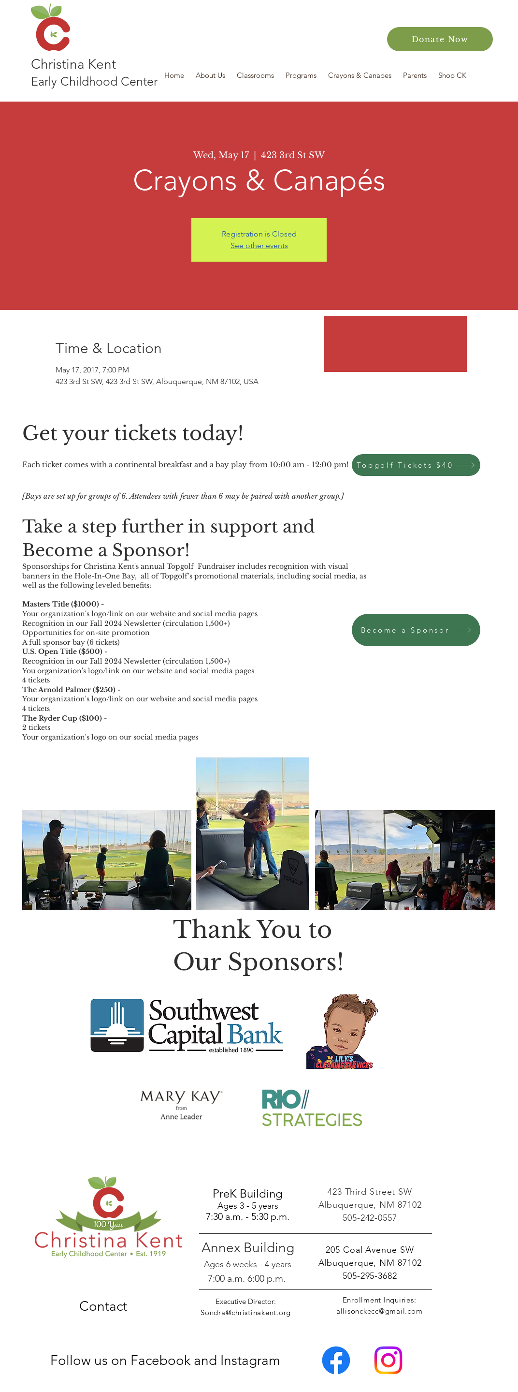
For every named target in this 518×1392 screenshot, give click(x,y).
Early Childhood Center (94, 81)
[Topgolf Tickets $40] (416, 465)
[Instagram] (388, 1360)
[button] (211, 75)
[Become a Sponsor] (416, 630)
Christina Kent (73, 64)
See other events (259, 245)
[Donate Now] (440, 39)
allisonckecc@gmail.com (379, 1311)
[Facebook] (336, 1360)
